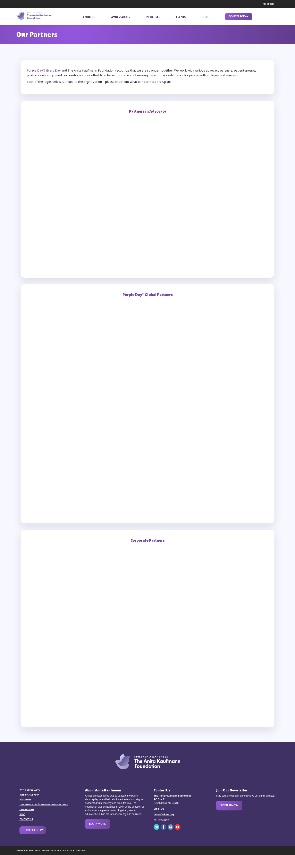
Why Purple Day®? (29, 790)
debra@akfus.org (164, 814)
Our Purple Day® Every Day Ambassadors (43, 804)
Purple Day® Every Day (44, 70)
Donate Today (33, 830)
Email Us (159, 808)
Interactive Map (29, 794)
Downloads (26, 809)
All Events (25, 799)
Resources (269, 4)
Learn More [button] (97, 823)
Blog (22, 814)
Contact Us (26, 819)
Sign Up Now (229, 805)
